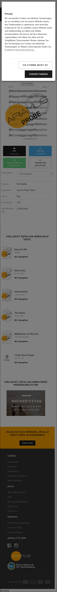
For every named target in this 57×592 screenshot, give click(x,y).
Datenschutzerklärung (24, 37)
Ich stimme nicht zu (35, 53)
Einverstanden (38, 62)
